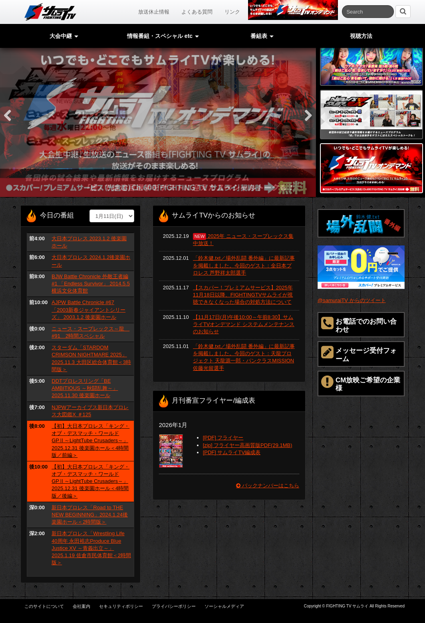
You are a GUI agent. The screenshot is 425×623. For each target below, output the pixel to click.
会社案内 (81, 606)
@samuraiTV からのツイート (352, 300)
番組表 (262, 36)
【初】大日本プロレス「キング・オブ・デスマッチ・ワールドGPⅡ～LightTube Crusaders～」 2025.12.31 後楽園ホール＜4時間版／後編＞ (90, 481)
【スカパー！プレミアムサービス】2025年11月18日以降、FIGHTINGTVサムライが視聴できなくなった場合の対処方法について (243, 295)
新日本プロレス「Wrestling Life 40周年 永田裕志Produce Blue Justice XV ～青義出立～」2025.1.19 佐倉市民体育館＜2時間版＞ (91, 548)
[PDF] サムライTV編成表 (231, 452)
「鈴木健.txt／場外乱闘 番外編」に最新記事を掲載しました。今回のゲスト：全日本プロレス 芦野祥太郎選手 (244, 265)
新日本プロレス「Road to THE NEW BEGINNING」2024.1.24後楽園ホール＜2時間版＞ (90, 514)
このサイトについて (44, 606)
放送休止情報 (153, 12)
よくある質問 (196, 12)
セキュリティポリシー (121, 606)
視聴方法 (361, 36)
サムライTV (50, 12)
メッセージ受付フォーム (359, 353)
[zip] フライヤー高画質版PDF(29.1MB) (247, 445)
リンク (232, 12)
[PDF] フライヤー (223, 438)
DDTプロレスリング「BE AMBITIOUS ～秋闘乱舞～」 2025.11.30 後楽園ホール (85, 388)
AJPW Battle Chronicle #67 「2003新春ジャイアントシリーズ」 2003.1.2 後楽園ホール (88, 309)
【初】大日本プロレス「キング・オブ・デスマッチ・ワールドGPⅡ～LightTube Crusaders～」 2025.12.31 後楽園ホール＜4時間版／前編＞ (90, 440)
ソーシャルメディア (224, 606)
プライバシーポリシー (174, 606)
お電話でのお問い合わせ (359, 324)
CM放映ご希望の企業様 (360, 383)
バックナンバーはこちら (267, 486)
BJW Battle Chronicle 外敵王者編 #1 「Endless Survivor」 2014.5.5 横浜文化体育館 (91, 283)
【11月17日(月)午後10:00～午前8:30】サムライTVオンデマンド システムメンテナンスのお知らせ (243, 324)
